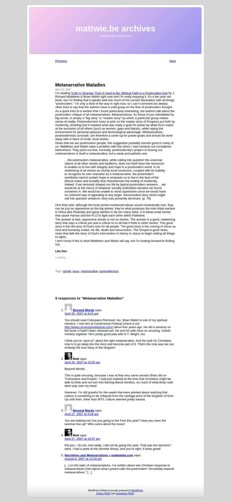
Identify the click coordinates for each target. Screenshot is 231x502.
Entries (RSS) (103, 493)
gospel (67, 271)
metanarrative (89, 271)
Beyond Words (83, 310)
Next (173, 61)
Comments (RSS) (125, 493)
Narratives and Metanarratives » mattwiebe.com (99, 455)
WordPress (137, 490)
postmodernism (109, 271)
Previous (61, 61)
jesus (76, 271)
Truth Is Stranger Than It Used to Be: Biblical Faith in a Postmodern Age (119, 93)
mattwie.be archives (115, 28)
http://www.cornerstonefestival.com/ (88, 327)
